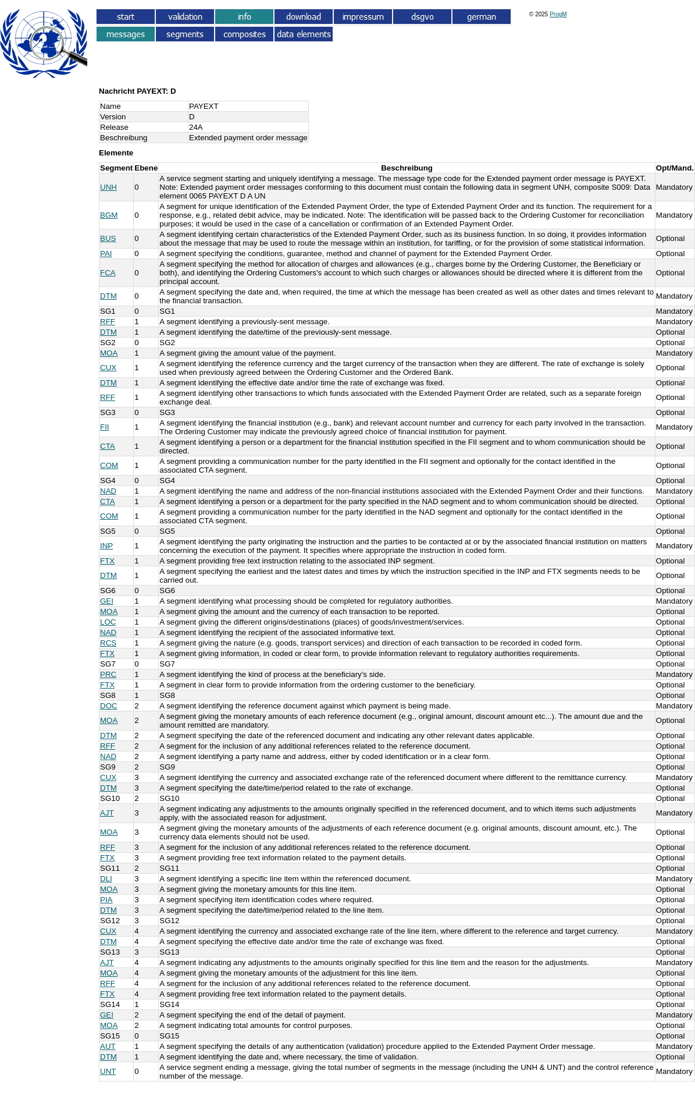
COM (109, 465)
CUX (108, 367)
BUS (108, 238)
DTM (108, 296)
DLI (106, 878)
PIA (106, 899)
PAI (106, 253)
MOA (108, 353)
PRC (108, 674)
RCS (108, 643)
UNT (108, 1071)
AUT (108, 1046)
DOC (108, 705)
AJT (107, 813)
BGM (108, 215)
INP (106, 545)
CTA (107, 446)
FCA (108, 272)
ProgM (558, 14)
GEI (106, 601)
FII (104, 427)
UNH (108, 187)
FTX (107, 560)
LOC (108, 622)
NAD (108, 491)
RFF (107, 321)
